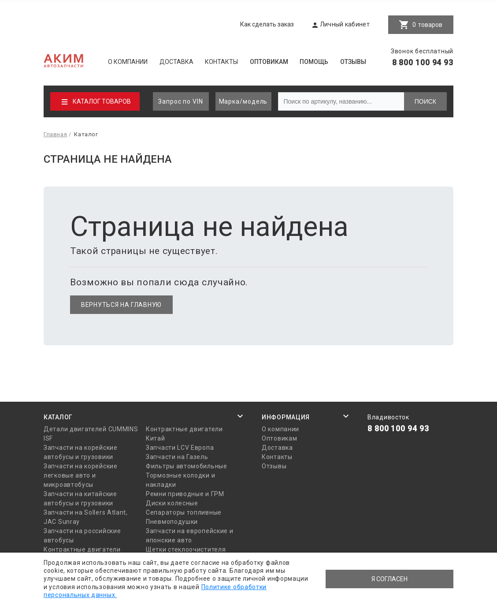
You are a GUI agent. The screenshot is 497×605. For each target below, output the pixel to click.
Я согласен (389, 579)
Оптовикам (269, 61)
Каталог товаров (102, 101)
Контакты (221, 61)
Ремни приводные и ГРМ (185, 493)
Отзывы (353, 61)
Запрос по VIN (180, 101)
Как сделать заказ (267, 24)
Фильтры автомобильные (186, 466)
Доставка (176, 61)
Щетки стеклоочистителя (186, 549)
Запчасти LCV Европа (180, 447)
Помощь (314, 61)
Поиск (425, 101)
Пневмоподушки (172, 521)
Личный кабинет (345, 24)
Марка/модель (243, 101)
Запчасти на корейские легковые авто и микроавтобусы (81, 475)
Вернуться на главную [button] (121, 304)
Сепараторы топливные (184, 512)
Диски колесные (172, 503)
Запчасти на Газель (177, 456)
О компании (128, 61)
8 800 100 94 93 (423, 62)
